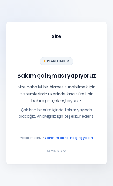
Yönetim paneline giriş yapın (69, 137)
